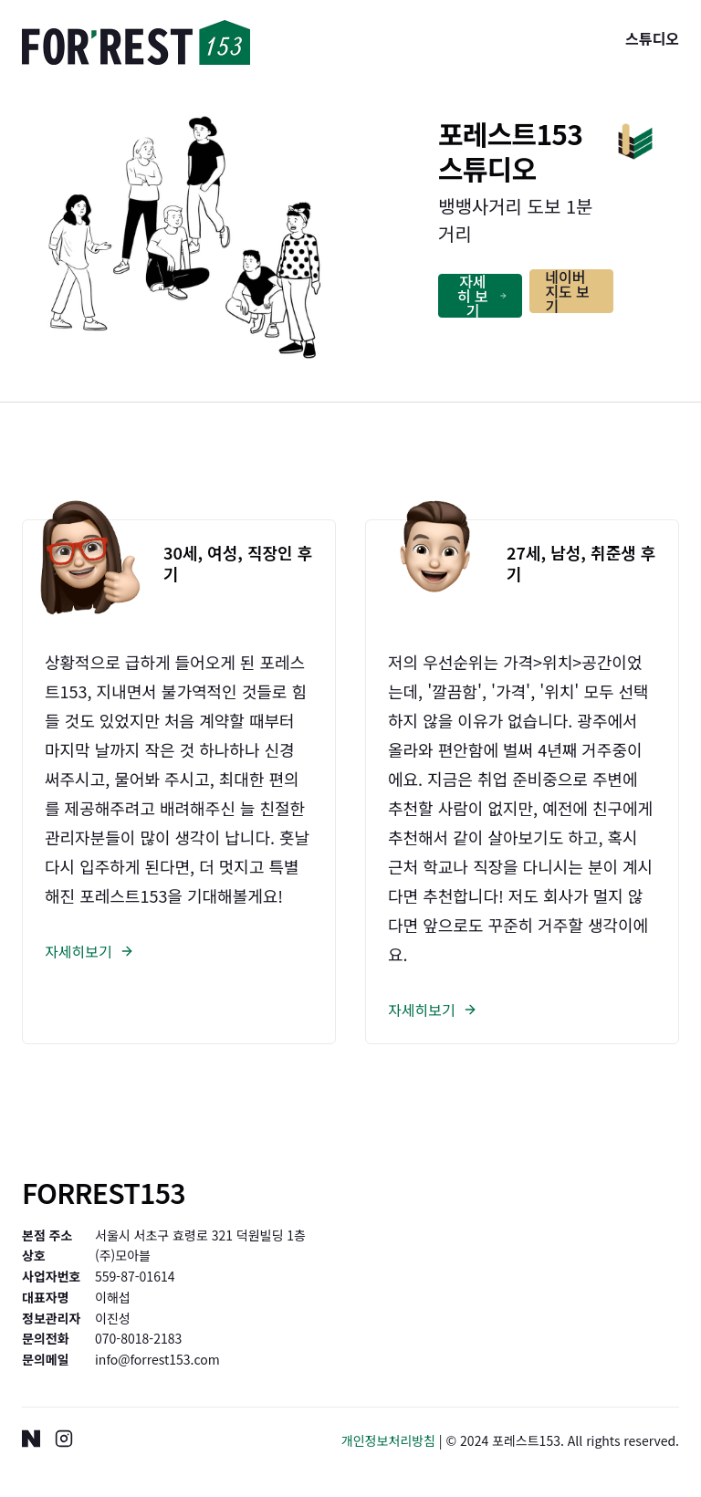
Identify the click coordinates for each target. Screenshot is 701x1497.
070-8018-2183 (138, 1338)
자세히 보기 (482, 296)
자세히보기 (89, 951)
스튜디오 (652, 38)
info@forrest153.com (157, 1359)
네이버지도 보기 (567, 291)
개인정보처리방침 (388, 1440)
